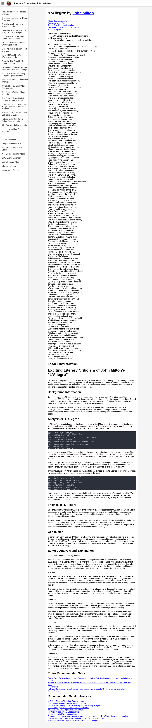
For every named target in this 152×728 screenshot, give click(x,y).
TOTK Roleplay (54, 30)
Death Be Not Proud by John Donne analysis (14, 62)
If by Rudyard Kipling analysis (14, 125)
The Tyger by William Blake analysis (13, 93)
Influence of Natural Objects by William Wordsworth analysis (73, 727)
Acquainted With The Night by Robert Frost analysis (14, 38)
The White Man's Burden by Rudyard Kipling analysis (13, 75)
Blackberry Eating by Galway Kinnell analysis (67, 710)
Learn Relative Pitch (10, 162)
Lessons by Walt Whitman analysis (62, 720)
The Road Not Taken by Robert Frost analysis (15, 19)
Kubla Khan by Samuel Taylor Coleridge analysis (14, 114)
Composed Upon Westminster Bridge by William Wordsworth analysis (14, 106)
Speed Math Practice (10, 170)
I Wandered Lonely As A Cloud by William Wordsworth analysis (15, 68)
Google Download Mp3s (12, 144)
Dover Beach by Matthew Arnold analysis (12, 25)
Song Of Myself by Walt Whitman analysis (12, 56)
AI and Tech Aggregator (58, 21)
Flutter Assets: (54, 698)
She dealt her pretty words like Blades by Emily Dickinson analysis (76, 725)
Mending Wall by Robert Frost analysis (14, 50)
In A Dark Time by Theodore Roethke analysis (67, 708)
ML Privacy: (53, 693)
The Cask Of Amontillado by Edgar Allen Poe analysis (13, 99)
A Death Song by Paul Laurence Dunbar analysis (68, 714)
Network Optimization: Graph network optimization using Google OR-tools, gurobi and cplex (86, 695)
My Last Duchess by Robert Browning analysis (13, 44)
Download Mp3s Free (57, 23)
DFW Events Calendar (11, 158)
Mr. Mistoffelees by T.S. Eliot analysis (63, 718)
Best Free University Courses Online (14, 149)
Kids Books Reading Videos (13, 154)
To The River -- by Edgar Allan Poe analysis (66, 716)
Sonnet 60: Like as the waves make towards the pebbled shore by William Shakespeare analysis (88, 723)
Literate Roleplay (9, 166)
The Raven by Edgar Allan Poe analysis (15, 81)
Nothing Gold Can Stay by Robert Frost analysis (13, 120)
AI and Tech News (9, 140)
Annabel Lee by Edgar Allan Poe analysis (13, 87)
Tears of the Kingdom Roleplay (61, 25)
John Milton (83, 13)
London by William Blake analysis (12, 130)
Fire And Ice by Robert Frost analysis (14, 13)
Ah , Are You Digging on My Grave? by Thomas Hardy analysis (74, 712)
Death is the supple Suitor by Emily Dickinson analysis (14, 31)
